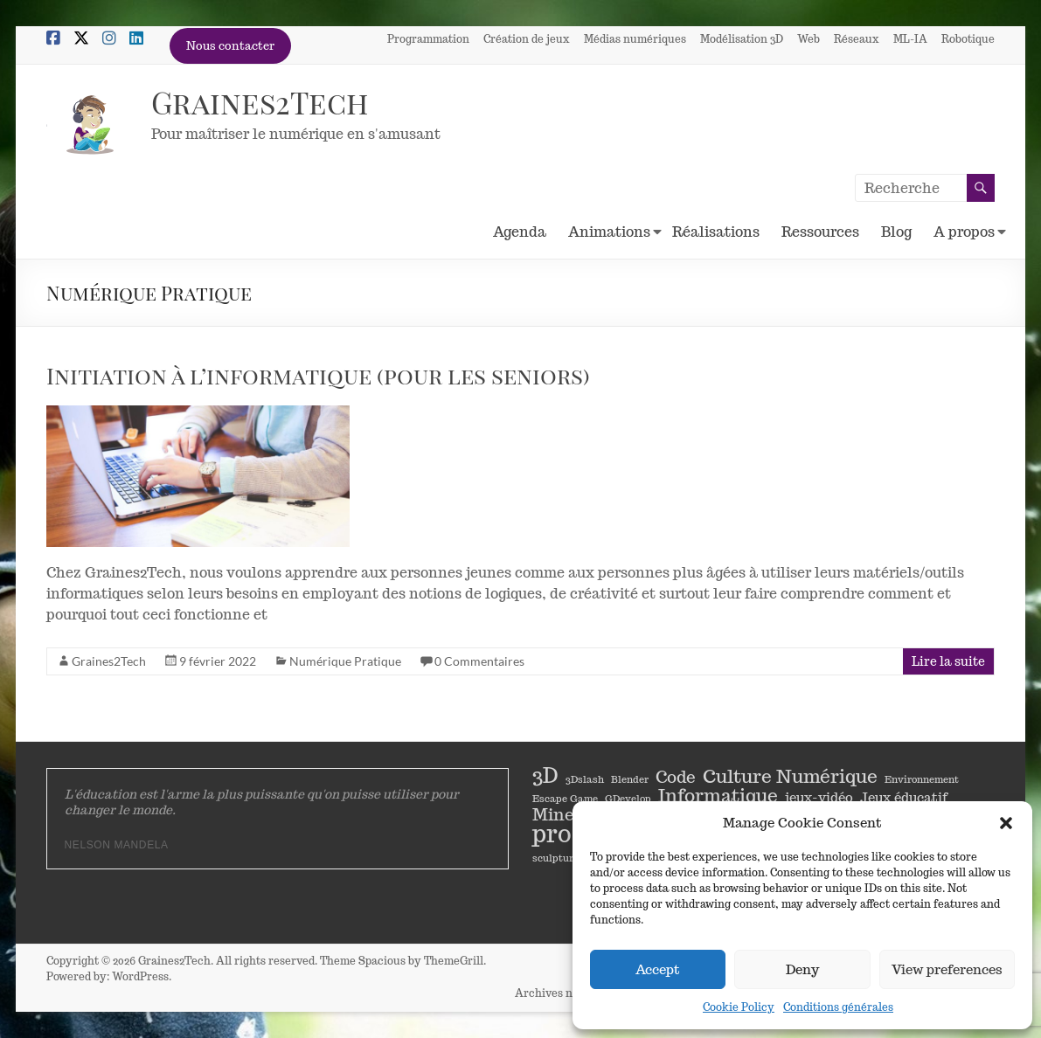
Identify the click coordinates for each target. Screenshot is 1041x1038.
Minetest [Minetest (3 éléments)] (569, 814)
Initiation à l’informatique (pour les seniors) (318, 375)
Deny (802, 969)
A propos (964, 232)
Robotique (968, 38)
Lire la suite (948, 661)
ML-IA (910, 38)
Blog (896, 232)
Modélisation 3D (741, 38)
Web (808, 38)
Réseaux (856, 38)
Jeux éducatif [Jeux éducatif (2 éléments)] (903, 797)
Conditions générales (838, 1007)
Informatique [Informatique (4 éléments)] (718, 795)
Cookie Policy (738, 1007)
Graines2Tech (263, 102)
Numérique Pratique (345, 661)
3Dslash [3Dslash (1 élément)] (585, 779)
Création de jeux (526, 38)
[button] (1006, 823)
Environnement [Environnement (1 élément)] (922, 779)
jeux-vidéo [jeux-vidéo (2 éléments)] (819, 797)
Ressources (820, 232)
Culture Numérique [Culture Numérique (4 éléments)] (790, 776)
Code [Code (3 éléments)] (676, 777)
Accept (657, 969)
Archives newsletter (565, 992)
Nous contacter (230, 45)
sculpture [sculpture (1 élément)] (555, 858)
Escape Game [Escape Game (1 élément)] (565, 798)
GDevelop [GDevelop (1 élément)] (628, 798)
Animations (609, 232)
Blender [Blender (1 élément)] (630, 779)
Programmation (428, 38)
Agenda (519, 232)
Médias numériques (635, 38)
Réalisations (716, 232)
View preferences (947, 969)
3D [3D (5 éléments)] (545, 776)
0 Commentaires (479, 661)
